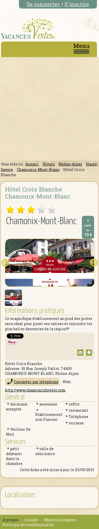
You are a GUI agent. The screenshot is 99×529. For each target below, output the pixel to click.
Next (94, 263)
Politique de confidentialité (28, 524)
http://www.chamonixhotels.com (35, 390)
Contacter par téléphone (36, 381)
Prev (5, 263)
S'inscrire (77, 4)
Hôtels (49, 164)
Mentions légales (60, 519)
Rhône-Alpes (70, 164)
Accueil (32, 164)
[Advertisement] (49, 109)
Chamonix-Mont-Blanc (38, 169)
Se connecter (43, 4)
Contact (31, 519)
